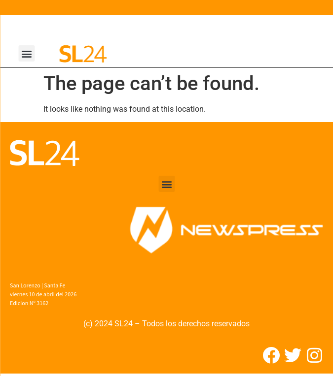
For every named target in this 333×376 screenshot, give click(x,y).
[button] (27, 53)
